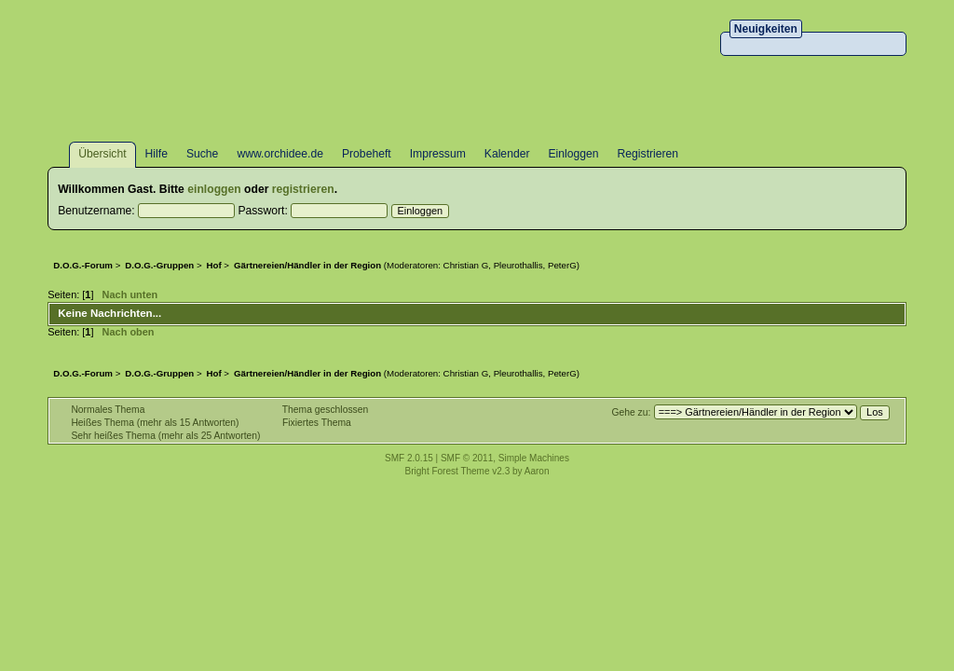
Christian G (466, 265)
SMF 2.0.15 (409, 458)
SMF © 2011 (467, 458)
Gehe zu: (630, 412)
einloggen (213, 189)
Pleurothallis (518, 265)
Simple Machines (533, 458)
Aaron (537, 471)
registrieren (303, 189)
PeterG (562, 265)
